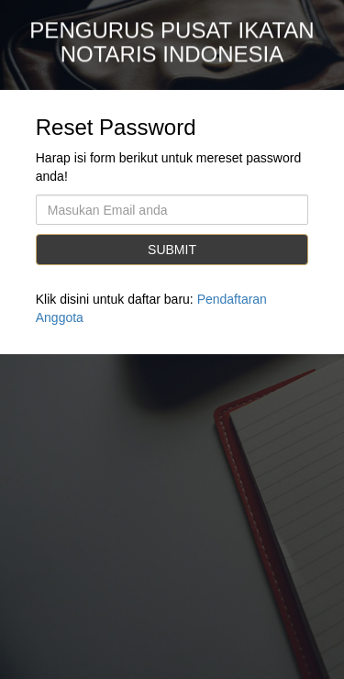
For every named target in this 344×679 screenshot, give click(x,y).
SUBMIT (172, 249)
